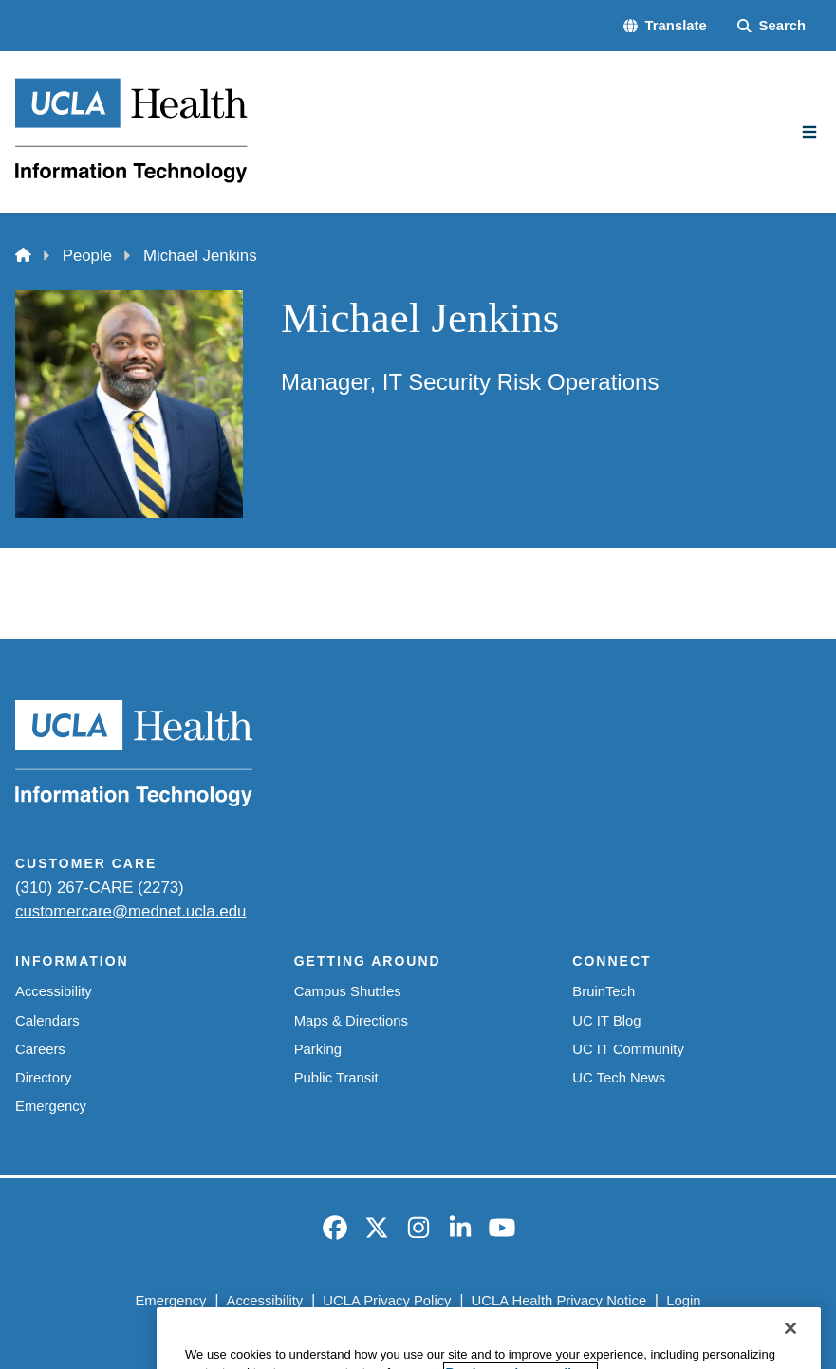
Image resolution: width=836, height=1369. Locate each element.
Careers (40, 1049)
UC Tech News (618, 1077)
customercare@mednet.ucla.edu (130, 911)
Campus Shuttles (347, 991)
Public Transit (336, 1077)
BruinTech (603, 991)
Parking (318, 1049)
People (87, 256)
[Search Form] (771, 26)
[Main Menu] (809, 131)
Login (683, 1300)
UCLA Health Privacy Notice (559, 1300)
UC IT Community (628, 1049)
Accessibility (53, 991)
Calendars (47, 1020)
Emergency (50, 1106)
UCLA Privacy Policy (387, 1300)
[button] (665, 26)
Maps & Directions (351, 1020)
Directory (43, 1077)
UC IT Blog (606, 1020)
